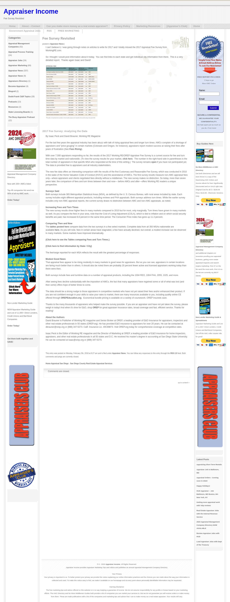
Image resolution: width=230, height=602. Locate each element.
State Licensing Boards (19, 112)
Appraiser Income (31, 11)
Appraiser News (57, 44)
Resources (13, 107)
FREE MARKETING (68, 30)
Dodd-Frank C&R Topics (19, 96)
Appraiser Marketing (17, 65)
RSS (49, 30)
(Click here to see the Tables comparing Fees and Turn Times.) (77, 239)
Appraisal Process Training (20, 52)
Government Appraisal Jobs (24, 30)
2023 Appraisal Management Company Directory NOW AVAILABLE (208, 525)
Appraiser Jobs (15, 60)
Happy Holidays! (203, 486)
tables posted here (59, 226)
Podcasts (12, 102)
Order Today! (13, 200)
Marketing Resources (148, 26)
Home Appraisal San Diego (57, 364)
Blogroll (12, 91)
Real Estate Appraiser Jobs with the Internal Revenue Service (208, 513)
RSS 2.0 (173, 353)
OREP (96, 307)
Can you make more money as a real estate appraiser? (77, 26)
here (57, 230)
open (154, 162)
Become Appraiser (16, 86)
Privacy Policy (122, 26)
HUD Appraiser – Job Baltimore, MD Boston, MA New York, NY (207, 494)
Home (12, 26)
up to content (183, 383)
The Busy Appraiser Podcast (21, 117)
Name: (202, 90)
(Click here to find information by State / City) (69, 246)
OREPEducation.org (71, 298)
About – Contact (31, 26)
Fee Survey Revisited (58, 38)
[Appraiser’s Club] (177, 26)
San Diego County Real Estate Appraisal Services (91, 364)
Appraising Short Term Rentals (209, 464)
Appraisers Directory (17, 81)
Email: (202, 99)
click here (127, 159)
